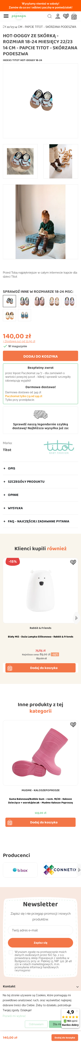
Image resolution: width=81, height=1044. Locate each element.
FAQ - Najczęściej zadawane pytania (38, 521)
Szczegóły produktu (26, 481)
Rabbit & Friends (40, 628)
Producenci (16, 855)
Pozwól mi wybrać (14, 1016)
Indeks (7, 60)
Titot (7, 450)
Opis (11, 468)
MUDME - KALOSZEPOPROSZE (41, 790)
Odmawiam (36, 1024)
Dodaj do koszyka (40, 356)
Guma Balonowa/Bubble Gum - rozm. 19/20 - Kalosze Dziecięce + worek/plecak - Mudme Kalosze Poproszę (40, 800)
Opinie (13, 494)
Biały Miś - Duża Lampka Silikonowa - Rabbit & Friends (40, 636)
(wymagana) (43, 961)
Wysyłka (15, 508)
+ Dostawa (19, 341)
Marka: (7, 443)
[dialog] (40, 1011)
